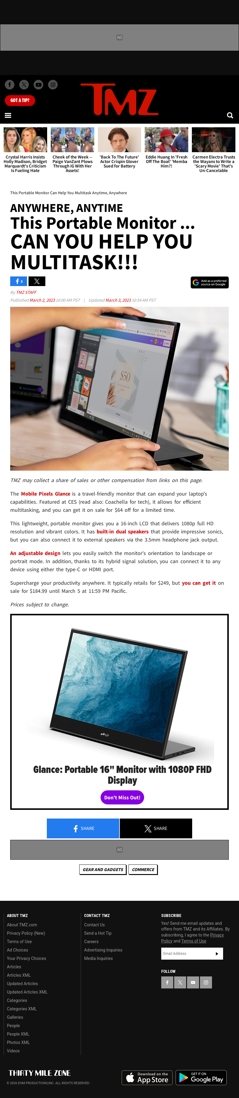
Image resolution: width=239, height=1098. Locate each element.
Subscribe (217, 954)
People (13, 1025)
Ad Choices (17, 950)
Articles (14, 966)
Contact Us (94, 924)
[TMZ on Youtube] (38, 84)
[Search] (230, 115)
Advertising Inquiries (103, 950)
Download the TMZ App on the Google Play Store (201, 1077)
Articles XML (19, 975)
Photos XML (18, 1042)
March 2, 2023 (42, 300)
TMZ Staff (26, 292)
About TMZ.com (22, 924)
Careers (91, 941)
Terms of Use (19, 941)
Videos (13, 1050)
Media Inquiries (98, 958)
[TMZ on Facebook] (9, 84)
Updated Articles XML (27, 992)
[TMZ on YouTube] (193, 982)
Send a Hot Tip (97, 933)
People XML (18, 1034)
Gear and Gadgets (103, 869)
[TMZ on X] (24, 84)
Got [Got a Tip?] (20, 101)
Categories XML (22, 1008)
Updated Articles (22, 983)
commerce (143, 869)
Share (83, 828)
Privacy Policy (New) (26, 933)
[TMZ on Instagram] (53, 84)
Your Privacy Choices (26, 958)
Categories (17, 1000)
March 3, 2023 (118, 300)
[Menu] (8, 115)
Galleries (15, 1017)
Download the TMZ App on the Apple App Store (147, 1077)
